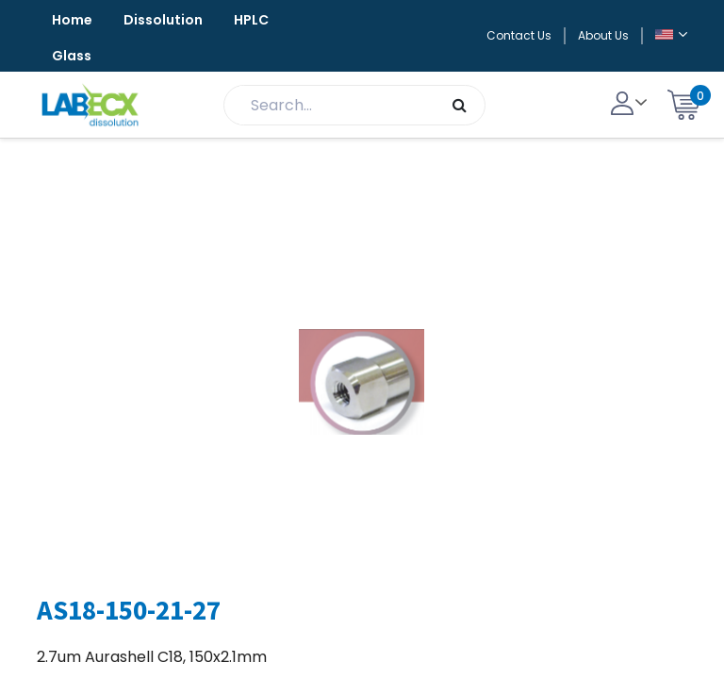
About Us (603, 35)
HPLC (251, 19)
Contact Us (518, 35)
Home (72, 19)
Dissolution (163, 19)
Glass (71, 55)
